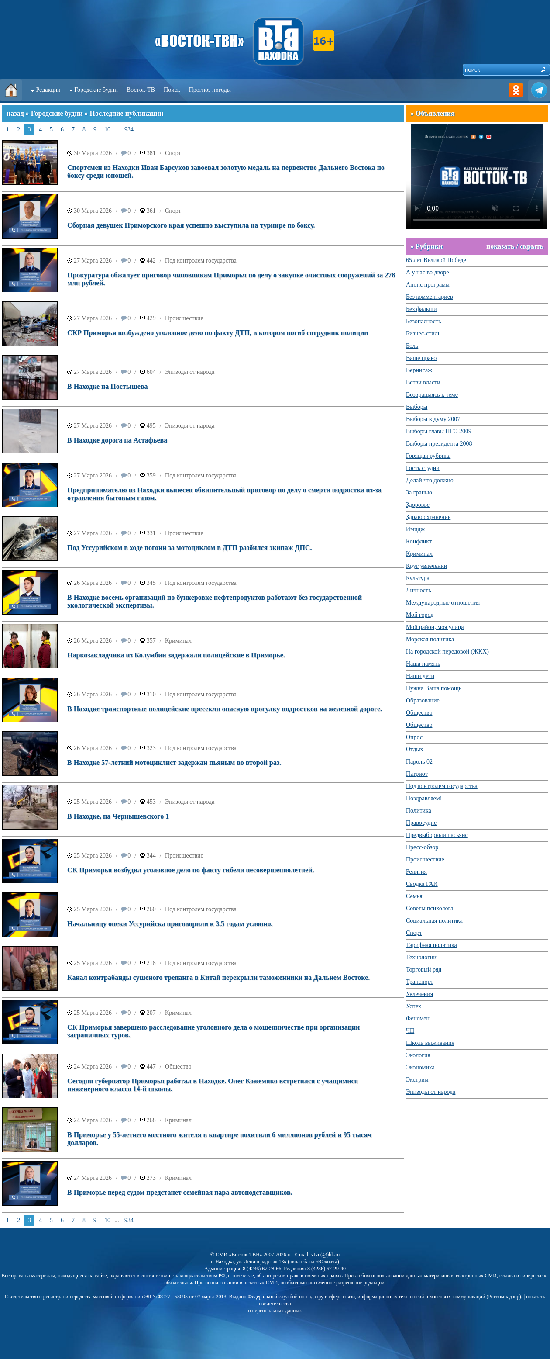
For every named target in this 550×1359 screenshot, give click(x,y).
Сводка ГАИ (422, 884)
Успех (413, 1006)
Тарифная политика (431, 945)
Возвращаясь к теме (432, 394)
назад (15, 113)
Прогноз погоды (210, 89)
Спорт (173, 153)
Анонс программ (428, 284)
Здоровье (418, 504)
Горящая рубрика (428, 456)
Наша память (423, 663)
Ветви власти (423, 382)
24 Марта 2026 (93, 1066)
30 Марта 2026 (93, 153)
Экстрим (417, 1079)
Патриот (417, 774)
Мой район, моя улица (435, 627)
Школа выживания (430, 1043)
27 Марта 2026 (93, 260)
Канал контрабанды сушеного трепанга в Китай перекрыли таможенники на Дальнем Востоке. (218, 977)
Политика (418, 810)
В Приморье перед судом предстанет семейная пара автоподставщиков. (179, 1192)
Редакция (48, 89)
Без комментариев (429, 297)
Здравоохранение (428, 517)
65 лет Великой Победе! (437, 260)
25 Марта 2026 (93, 802)
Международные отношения (443, 602)
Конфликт (419, 541)
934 (129, 129)
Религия (416, 871)
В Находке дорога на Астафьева (117, 440)
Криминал (178, 640)
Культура (418, 578)
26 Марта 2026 (93, 583)
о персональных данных (275, 1310)
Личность (418, 590)
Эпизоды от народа (189, 372)
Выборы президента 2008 (439, 443)
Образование (423, 700)
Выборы (416, 407)
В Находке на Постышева (107, 386)
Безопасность (423, 321)
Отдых (414, 749)
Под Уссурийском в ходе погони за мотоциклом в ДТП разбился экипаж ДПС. (189, 547)
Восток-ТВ (141, 89)
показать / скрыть (514, 246)
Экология (418, 1055)
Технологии (421, 957)
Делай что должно (430, 480)
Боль (412, 345)
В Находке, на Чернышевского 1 (118, 816)
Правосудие (421, 823)
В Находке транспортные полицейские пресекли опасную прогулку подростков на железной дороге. (224, 708)
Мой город (419, 615)
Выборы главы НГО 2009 (438, 431)
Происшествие (184, 318)
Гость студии (423, 468)
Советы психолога (430, 908)
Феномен (418, 1018)
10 (107, 129)
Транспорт (419, 982)
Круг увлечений (426, 566)
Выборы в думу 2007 (433, 419)
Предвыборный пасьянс (437, 835)
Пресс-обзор (422, 847)
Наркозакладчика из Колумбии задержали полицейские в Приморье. (176, 655)
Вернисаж (419, 370)
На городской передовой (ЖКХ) (447, 651)
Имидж (415, 529)
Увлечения (419, 994)
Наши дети (420, 676)
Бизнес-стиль (423, 333)
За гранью (419, 492)
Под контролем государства (201, 260)
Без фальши (421, 309)
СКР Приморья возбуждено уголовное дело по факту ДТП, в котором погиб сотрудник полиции (217, 332)
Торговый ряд (423, 969)
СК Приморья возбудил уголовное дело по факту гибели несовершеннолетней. (190, 870)
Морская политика (430, 639)
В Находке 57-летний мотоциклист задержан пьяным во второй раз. (174, 762)
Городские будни (96, 89)
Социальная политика (434, 920)
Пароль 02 (419, 761)
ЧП (410, 1030)
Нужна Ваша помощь (433, 688)
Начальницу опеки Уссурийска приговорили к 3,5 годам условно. (170, 923)
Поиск (172, 89)
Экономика (420, 1067)
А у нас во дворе (427, 272)
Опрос (414, 737)
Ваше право (421, 358)
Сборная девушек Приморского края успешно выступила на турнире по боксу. (191, 225)
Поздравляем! (424, 798)
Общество (178, 1066)
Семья (414, 896)
